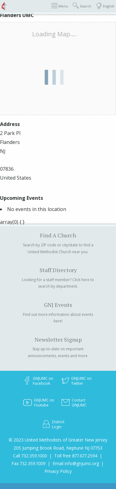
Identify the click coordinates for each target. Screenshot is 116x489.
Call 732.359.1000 (30, 456)
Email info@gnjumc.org (76, 463)
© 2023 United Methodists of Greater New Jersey (58, 440)
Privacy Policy (58, 471)
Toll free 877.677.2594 (75, 456)
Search (82, 5)
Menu (59, 5)
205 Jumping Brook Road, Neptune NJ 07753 (58, 448)
